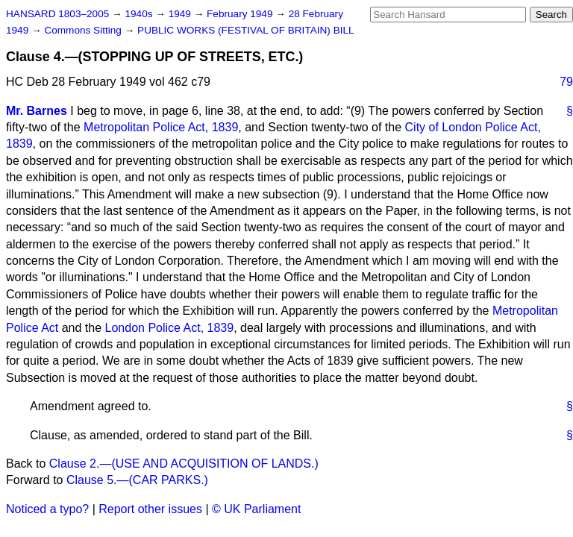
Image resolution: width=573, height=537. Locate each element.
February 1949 (241, 13)
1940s (140, 13)
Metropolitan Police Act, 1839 (161, 127)
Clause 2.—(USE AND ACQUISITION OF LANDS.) (184, 463)
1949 (181, 13)
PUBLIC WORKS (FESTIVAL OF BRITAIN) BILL (245, 30)
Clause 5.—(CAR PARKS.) (137, 480)
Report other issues (150, 509)
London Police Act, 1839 (169, 327)
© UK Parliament (256, 509)
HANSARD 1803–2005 (57, 13)
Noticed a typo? (47, 509)
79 (566, 81)
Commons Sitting (84, 30)
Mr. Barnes (36, 110)
